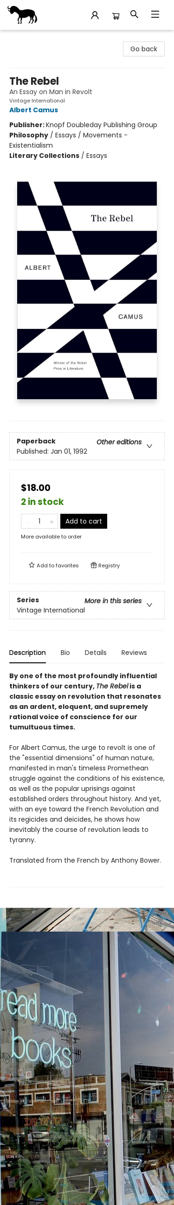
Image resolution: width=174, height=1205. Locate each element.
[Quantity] (39, 521)
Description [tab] (27, 652)
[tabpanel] (87, 779)
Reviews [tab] (134, 652)
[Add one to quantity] (52, 521)
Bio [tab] (65, 652)
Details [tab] (96, 652)
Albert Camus (35, 110)
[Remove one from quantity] (27, 521)
